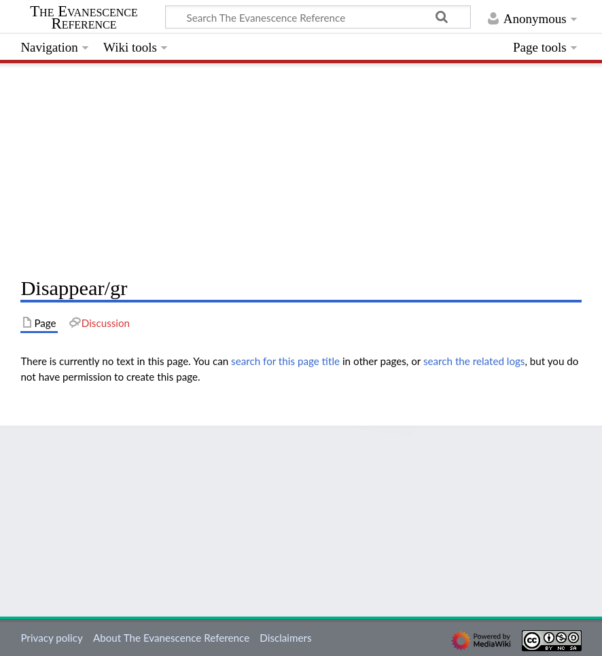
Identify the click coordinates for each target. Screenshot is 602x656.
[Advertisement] (300, 166)
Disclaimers (285, 638)
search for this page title (285, 361)
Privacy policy (51, 638)
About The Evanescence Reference (171, 638)
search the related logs (474, 361)
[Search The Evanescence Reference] (318, 17)
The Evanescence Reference (84, 17)
